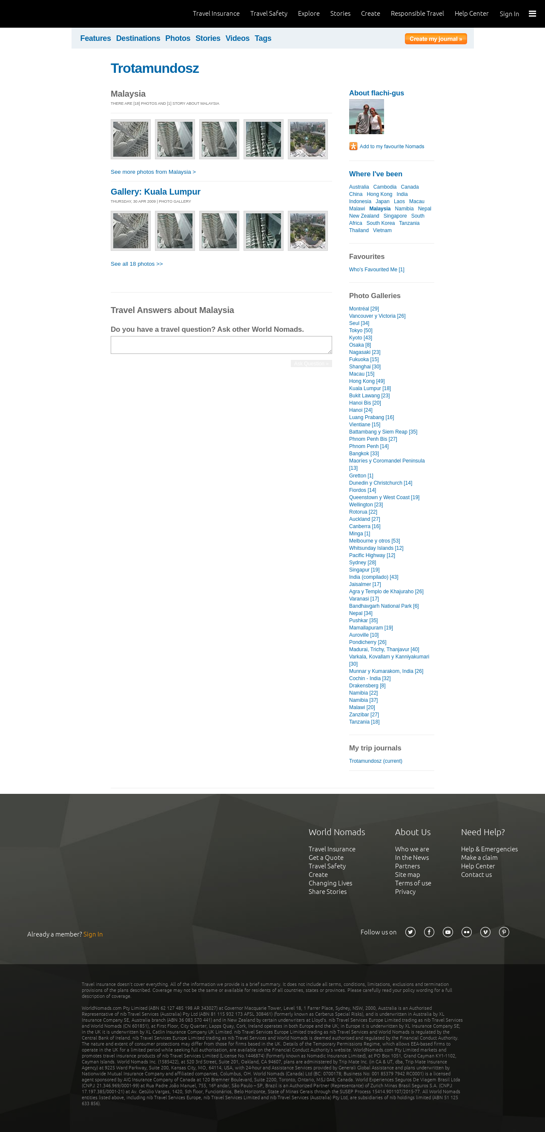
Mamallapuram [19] (371, 628)
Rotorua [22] (363, 512)
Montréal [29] (364, 309)
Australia (359, 187)
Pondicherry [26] (368, 642)
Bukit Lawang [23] (369, 396)
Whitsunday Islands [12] (376, 548)
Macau (417, 201)
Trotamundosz (155, 68)
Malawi (357, 209)
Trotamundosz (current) (375, 761)
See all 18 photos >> (137, 264)
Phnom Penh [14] (369, 446)
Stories (340, 13)
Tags (263, 38)
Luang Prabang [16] (371, 417)
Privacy (405, 891)
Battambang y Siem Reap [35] (383, 432)
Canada (410, 187)
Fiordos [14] (362, 490)
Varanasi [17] (364, 599)
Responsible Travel (417, 13)
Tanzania (409, 223)
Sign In (509, 13)
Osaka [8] (360, 345)
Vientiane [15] (364, 425)
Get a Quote (326, 857)
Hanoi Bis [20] (365, 403)
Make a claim (479, 857)
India (402, 194)
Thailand (359, 230)
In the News (412, 857)
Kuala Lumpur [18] (370, 388)
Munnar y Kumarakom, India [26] (386, 671)
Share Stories (328, 891)
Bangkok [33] (364, 454)
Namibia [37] (363, 700)
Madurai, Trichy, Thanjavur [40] (384, 649)
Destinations (138, 38)
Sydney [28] (362, 563)
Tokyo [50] (361, 330)
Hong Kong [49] (367, 381)
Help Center (472, 13)
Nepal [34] (361, 613)
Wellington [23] (366, 505)
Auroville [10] (364, 635)
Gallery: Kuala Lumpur (156, 191)
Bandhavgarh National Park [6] (384, 606)
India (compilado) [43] (374, 577)
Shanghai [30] (365, 367)
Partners (407, 866)
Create (370, 13)
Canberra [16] (364, 526)
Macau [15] (361, 374)
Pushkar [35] (363, 620)
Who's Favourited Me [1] (376, 270)
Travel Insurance (216, 13)
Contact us (476, 874)
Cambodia (385, 187)
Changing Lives (330, 883)
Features (95, 38)
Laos (399, 201)
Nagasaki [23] (364, 352)
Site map (407, 874)
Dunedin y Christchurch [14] (380, 483)
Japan (383, 201)
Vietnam (382, 230)
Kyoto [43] (360, 338)
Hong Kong (379, 194)
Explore (309, 13)
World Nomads (44, 14)
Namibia (404, 209)
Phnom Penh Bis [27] (373, 439)
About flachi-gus (376, 93)
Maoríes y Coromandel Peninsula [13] (387, 464)
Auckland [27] (364, 519)
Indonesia (360, 201)
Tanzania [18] (364, 722)
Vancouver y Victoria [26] (377, 316)
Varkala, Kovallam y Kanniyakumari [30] (389, 660)
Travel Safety (268, 13)
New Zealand (364, 216)
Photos (177, 38)
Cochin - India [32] (370, 678)
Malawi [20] (362, 707)
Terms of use (413, 883)
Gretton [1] (361, 476)
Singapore (395, 216)
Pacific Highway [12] (372, 555)
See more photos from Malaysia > (153, 172)
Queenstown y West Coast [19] (384, 497)
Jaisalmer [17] (365, 584)
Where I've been (375, 174)
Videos (238, 38)
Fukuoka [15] (364, 359)
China (355, 194)
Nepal (424, 209)
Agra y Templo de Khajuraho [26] (386, 592)
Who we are (412, 849)
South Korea (381, 223)
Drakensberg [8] (367, 686)
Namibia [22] (363, 693)
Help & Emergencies (489, 849)
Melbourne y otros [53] (374, 541)
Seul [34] (359, 323)
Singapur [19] (364, 570)
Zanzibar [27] (364, 715)
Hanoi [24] (361, 410)
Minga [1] (359, 534)
